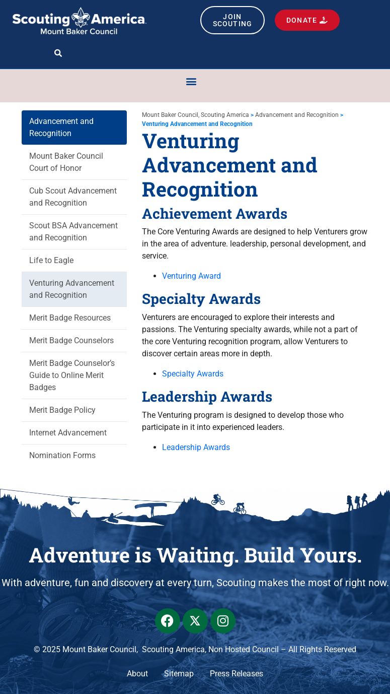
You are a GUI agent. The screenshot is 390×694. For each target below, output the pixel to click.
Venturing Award (191, 276)
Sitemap (179, 673)
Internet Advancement (68, 432)
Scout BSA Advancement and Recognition (73, 231)
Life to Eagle (51, 260)
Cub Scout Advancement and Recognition (73, 197)
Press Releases (236, 673)
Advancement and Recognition (61, 127)
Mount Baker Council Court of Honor (66, 162)
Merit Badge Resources (70, 318)
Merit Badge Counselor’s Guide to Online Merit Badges (72, 375)
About (137, 673)
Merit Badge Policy (62, 410)
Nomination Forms (62, 455)
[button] (58, 53)
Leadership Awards (196, 447)
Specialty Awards (192, 373)
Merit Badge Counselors (71, 340)
